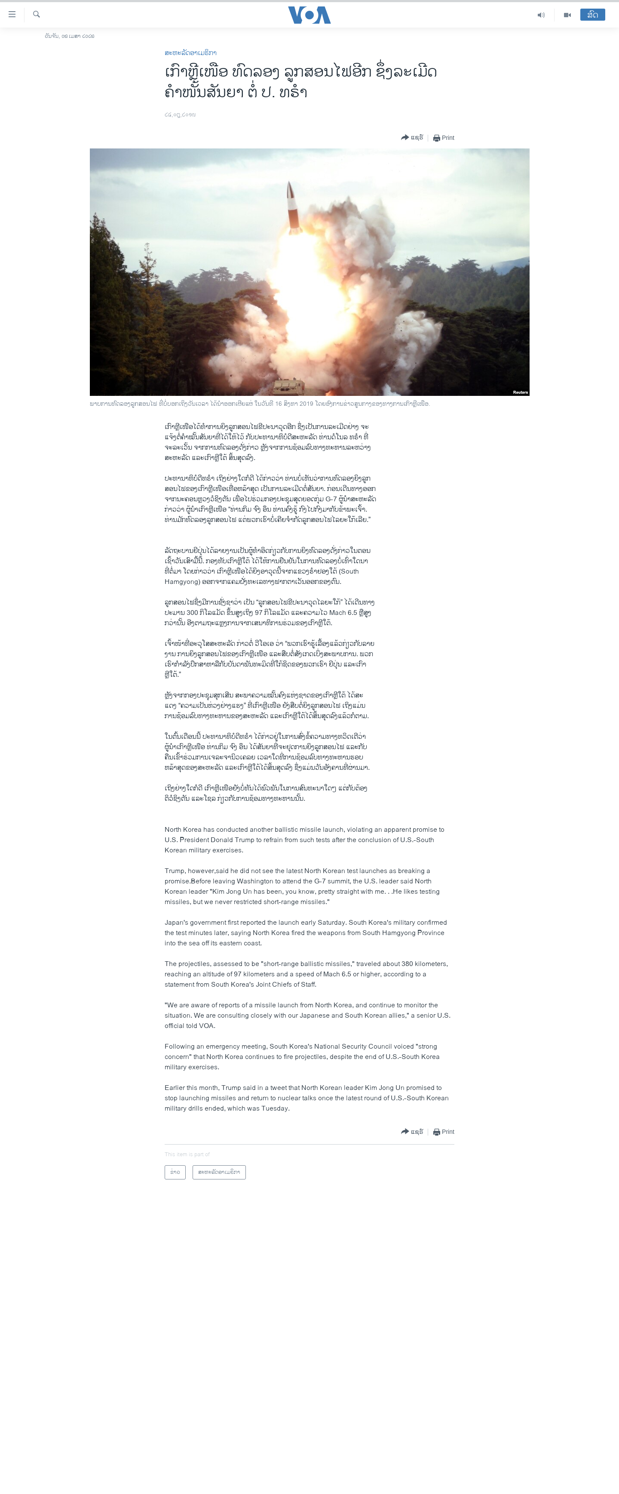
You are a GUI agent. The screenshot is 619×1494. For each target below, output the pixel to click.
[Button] (412, 138)
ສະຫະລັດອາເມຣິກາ (191, 53)
